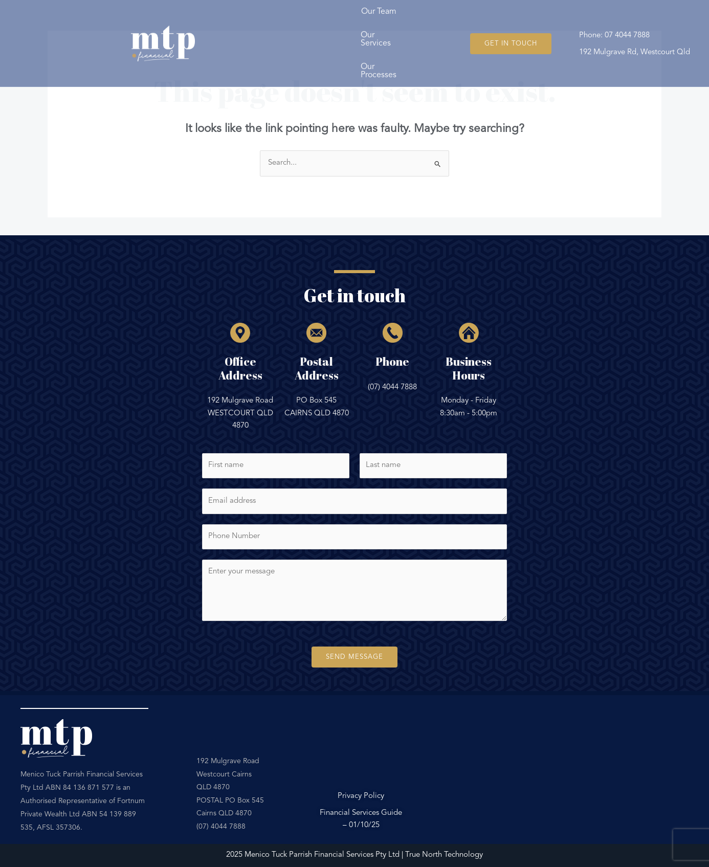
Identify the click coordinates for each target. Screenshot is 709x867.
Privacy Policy (361, 796)
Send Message (354, 657)
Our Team (265, 30)
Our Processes (416, 30)
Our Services (337, 30)
